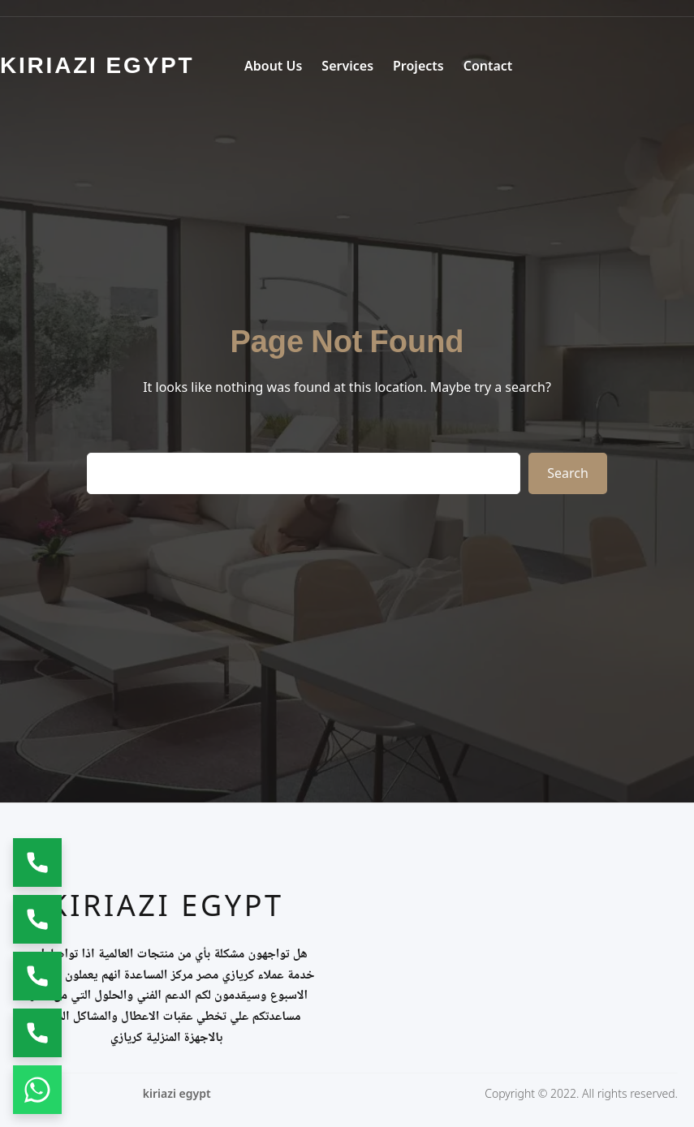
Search (567, 473)
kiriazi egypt (166, 905)
